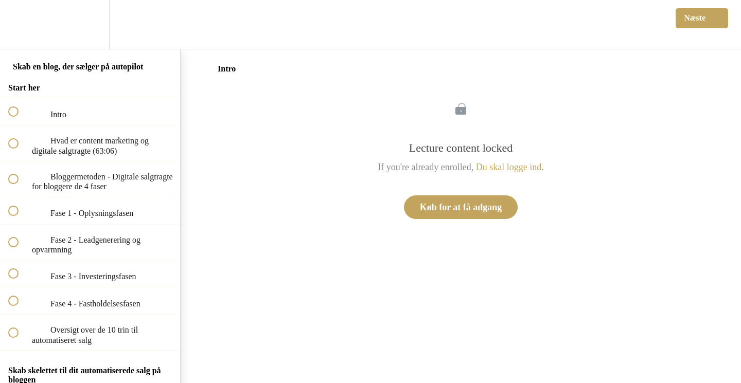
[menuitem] (90, 24)
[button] (19, 24)
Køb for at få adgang (461, 207)
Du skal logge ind (509, 167)
